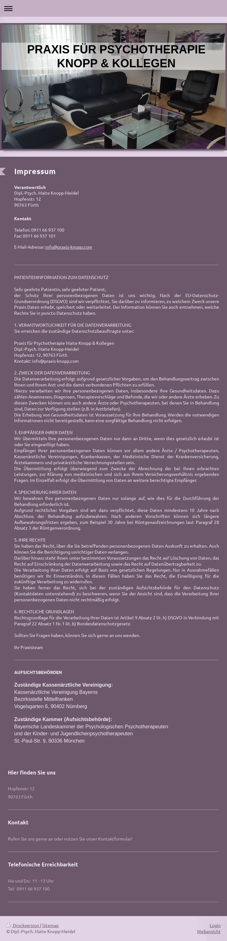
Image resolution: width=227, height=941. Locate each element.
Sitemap (50, 925)
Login (215, 925)
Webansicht (209, 931)
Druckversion (23, 925)
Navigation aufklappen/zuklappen (113, 8)
